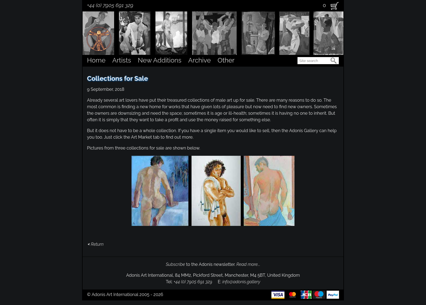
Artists (121, 60)
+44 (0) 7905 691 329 (110, 5)
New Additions (159, 60)
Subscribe (175, 264)
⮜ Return (95, 244)
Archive (199, 60)
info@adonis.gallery (241, 281)
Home (96, 60)
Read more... (248, 264)
